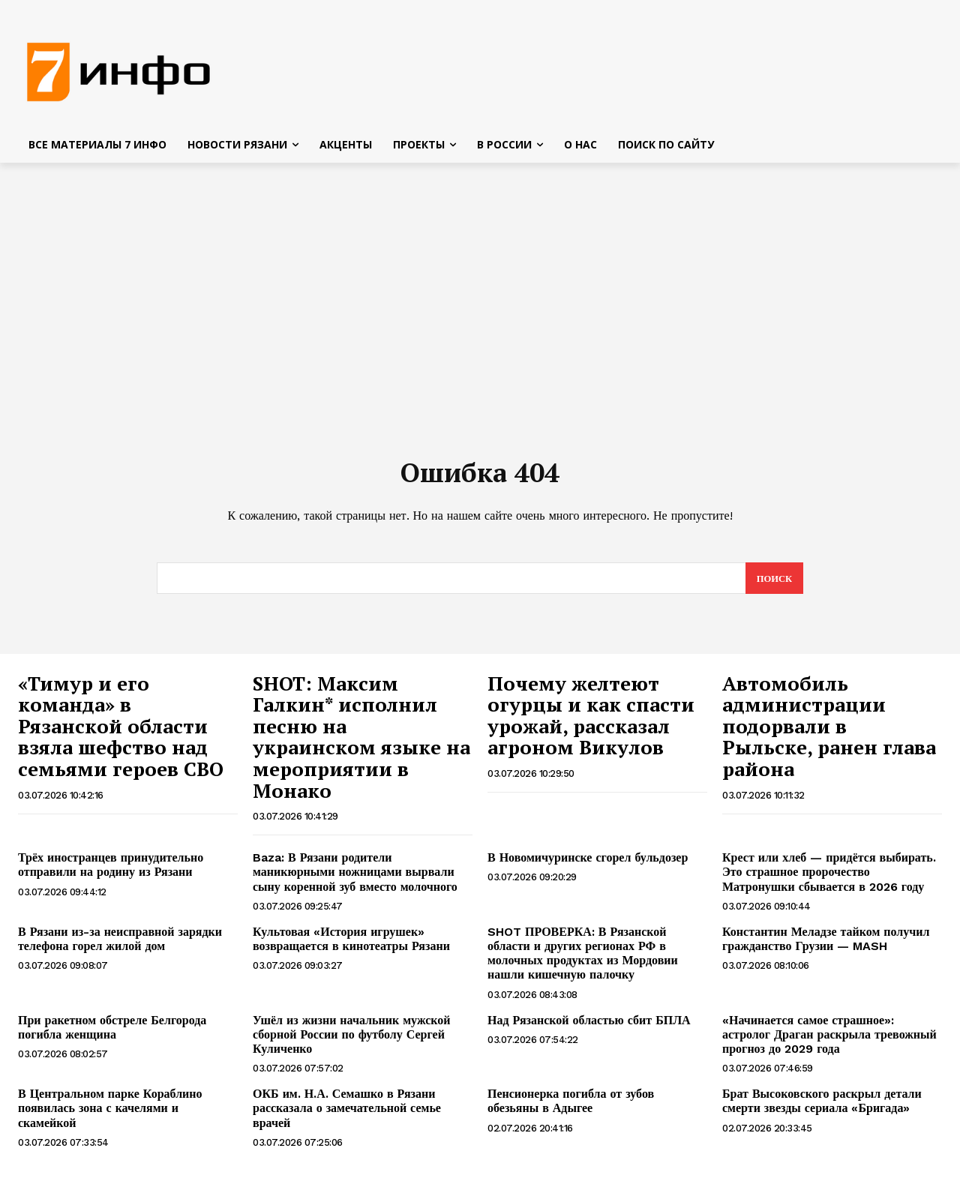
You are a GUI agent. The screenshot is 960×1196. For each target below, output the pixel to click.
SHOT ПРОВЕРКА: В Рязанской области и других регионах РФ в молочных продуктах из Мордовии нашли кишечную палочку (583, 959)
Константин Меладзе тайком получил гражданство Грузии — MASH (826, 944)
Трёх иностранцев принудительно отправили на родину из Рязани (110, 870)
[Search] (773, 583)
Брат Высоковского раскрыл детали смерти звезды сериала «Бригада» (822, 1106)
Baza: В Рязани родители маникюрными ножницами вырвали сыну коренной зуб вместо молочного (355, 877)
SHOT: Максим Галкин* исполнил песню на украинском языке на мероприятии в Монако (361, 742)
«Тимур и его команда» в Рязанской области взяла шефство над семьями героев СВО (121, 731)
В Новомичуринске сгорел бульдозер (588, 863)
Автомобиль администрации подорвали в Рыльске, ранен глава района (829, 731)
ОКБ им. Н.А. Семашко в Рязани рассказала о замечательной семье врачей (347, 1113)
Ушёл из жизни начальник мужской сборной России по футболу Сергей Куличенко (352, 1039)
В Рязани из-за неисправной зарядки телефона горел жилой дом (120, 944)
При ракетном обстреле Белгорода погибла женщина (112, 1032)
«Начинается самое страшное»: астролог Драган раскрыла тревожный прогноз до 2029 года (829, 1039)
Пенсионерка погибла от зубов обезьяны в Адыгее (571, 1106)
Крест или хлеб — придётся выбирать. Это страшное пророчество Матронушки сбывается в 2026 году (829, 877)
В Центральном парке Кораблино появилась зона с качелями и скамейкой (110, 1113)
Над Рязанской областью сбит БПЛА (589, 1025)
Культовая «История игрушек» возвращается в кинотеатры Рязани (351, 944)
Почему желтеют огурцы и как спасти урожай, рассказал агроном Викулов (591, 721)
